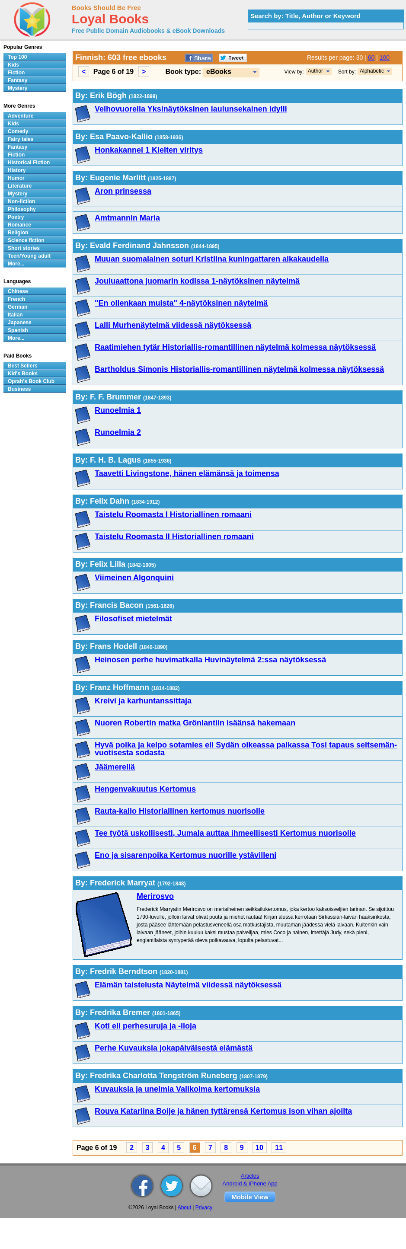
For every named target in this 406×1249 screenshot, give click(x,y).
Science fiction (26, 240)
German (17, 307)
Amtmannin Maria (127, 218)
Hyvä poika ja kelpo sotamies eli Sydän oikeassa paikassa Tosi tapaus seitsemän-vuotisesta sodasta (246, 749)
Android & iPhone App (250, 1183)
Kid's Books (23, 374)
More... (16, 264)
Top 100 (17, 57)
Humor (16, 178)
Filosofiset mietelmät (133, 618)
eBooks (218, 71)
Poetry (16, 217)
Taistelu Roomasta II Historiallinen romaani (174, 536)
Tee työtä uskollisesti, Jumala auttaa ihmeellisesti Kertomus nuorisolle (225, 833)
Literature (20, 186)
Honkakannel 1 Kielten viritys (149, 150)
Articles (250, 1175)
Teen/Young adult (29, 256)
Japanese (20, 322)
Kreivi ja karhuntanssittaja (143, 700)
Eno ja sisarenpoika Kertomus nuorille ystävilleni (185, 855)
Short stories (24, 248)
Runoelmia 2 (118, 432)
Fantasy (17, 80)
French (16, 299)
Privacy (203, 1207)
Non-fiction (21, 201)
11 (279, 1147)
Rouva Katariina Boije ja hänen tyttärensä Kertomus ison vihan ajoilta (223, 1111)
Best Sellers (23, 366)
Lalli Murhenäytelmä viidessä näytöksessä (173, 325)
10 (259, 1147)
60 (371, 57)
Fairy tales (20, 139)
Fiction (16, 73)
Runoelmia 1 (118, 410)
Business (19, 389)
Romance (19, 225)
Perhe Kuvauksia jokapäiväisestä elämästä (174, 1048)
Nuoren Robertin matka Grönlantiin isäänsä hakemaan (195, 723)
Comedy (18, 131)
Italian (15, 315)
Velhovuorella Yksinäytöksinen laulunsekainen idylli (191, 109)
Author (315, 71)
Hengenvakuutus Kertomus (145, 789)
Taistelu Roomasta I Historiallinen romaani (173, 514)
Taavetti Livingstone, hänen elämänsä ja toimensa (187, 473)
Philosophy (22, 209)
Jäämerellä (115, 767)
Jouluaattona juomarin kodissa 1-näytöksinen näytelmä (197, 281)
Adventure (20, 116)
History (17, 170)
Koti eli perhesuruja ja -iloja (145, 1026)
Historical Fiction (29, 163)
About (184, 1207)
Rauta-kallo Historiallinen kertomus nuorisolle (180, 811)
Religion (18, 233)
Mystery (17, 88)
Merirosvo (155, 896)
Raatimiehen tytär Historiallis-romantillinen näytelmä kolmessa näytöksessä (235, 347)
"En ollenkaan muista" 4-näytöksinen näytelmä (181, 303)
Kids (13, 65)
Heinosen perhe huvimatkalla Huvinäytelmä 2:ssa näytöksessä (210, 659)
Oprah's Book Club (31, 381)
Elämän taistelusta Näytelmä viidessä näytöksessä (188, 985)
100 (385, 57)
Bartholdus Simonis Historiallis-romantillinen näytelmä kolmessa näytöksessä (239, 369)
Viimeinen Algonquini (134, 577)
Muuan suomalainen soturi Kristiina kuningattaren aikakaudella (212, 259)
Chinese (18, 291)
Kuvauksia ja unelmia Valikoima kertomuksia (177, 1089)
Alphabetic (372, 71)
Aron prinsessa (123, 191)
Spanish (18, 330)
